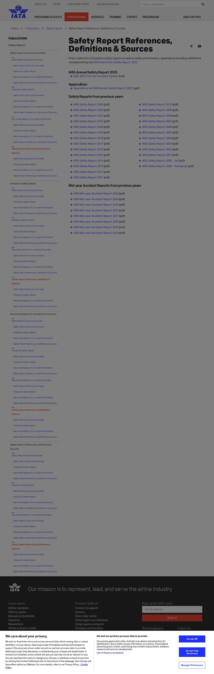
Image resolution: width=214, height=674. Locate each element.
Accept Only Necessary (192, 652)
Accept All (192, 638)
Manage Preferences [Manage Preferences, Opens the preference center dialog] (192, 665)
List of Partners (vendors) (110, 652)
